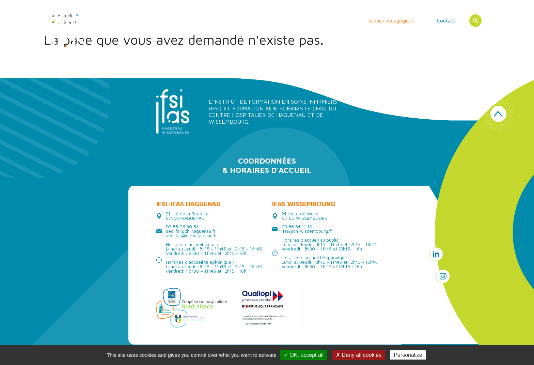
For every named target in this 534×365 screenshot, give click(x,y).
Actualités (159, 21)
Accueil (130, 21)
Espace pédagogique (391, 21)
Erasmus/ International (324, 21)
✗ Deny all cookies (358, 355)
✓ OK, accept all (304, 355)
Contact (446, 21)
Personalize (408, 355)
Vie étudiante (275, 21)
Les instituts (193, 21)
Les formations (233, 21)
